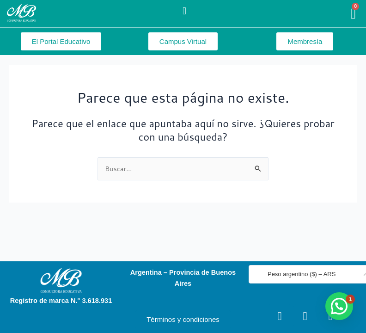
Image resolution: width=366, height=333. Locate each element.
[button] (184, 11)
